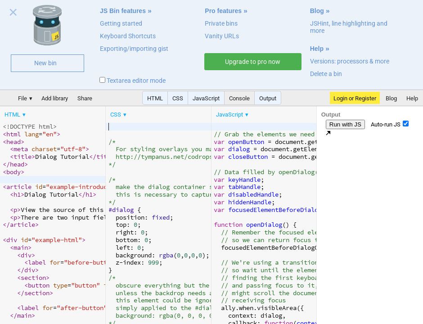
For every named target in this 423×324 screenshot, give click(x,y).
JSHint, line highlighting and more (348, 27)
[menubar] (72, 112)
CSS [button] (177, 98)
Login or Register (354, 98)
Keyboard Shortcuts (128, 36)
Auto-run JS (390, 124)
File (22, 98)
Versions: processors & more (349, 61)
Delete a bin (326, 73)
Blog (317, 10)
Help (317, 48)
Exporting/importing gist (134, 48)
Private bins (221, 23)
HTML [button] (155, 98)
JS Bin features (123, 10)
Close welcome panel (13, 14)
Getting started (121, 23)
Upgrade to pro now (252, 61)
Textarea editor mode (132, 80)
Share (84, 98)
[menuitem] (15, 114)
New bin (45, 63)
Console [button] (239, 98)
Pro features (223, 10)
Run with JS (345, 124)
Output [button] (267, 98)
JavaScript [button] (206, 98)
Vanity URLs (222, 36)
